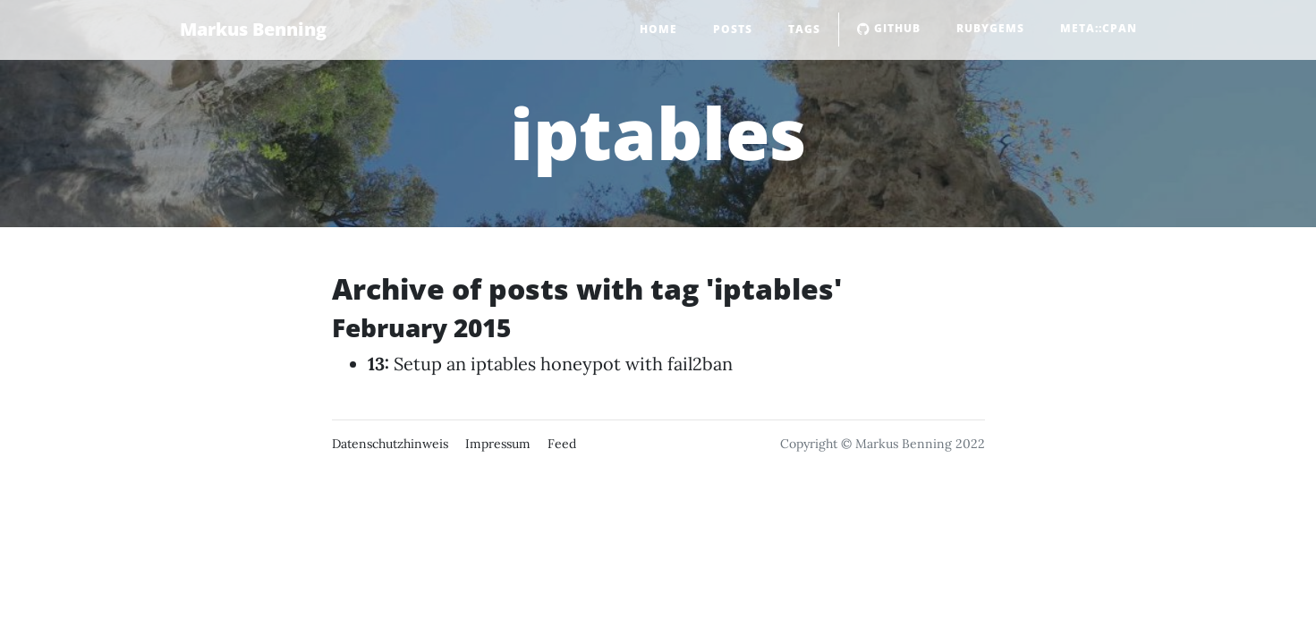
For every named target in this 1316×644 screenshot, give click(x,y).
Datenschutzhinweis (390, 444)
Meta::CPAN (1098, 28)
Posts (732, 29)
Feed (562, 444)
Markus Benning (253, 29)
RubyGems (990, 28)
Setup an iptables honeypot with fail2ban (563, 363)
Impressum (498, 444)
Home (658, 29)
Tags (804, 29)
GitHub (889, 28)
